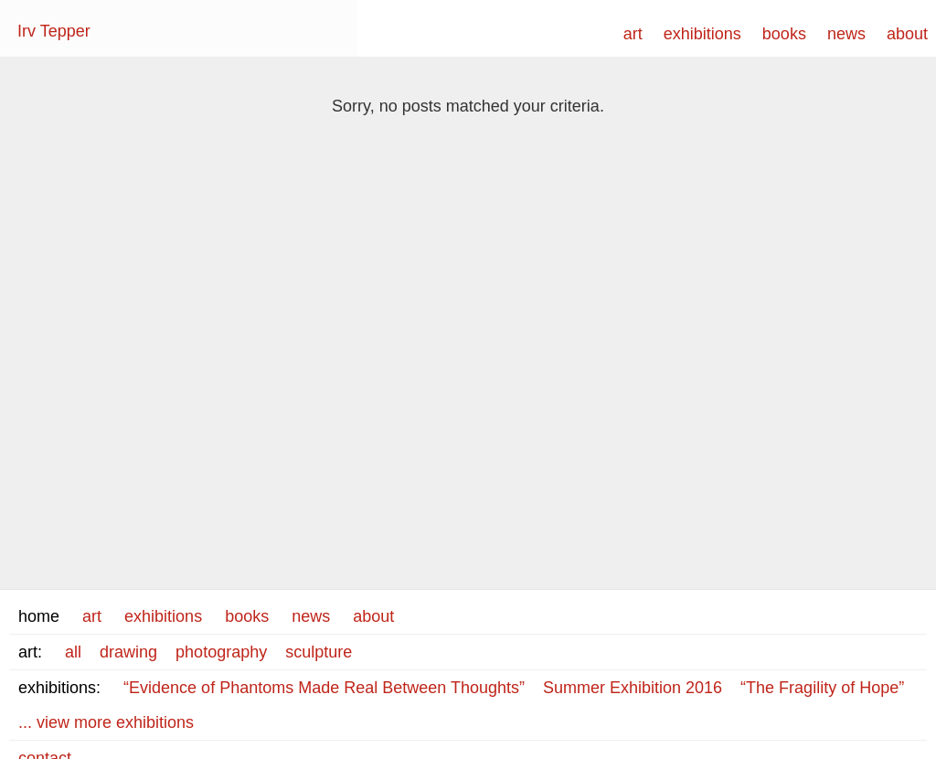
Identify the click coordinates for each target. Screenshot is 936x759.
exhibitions (702, 34)
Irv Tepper (53, 31)
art (633, 34)
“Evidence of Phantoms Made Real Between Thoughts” (324, 688)
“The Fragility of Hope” (822, 688)
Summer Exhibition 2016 (632, 688)
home (38, 616)
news (846, 34)
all (73, 652)
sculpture (318, 652)
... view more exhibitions (106, 722)
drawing (128, 652)
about (907, 34)
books (784, 34)
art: (30, 652)
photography (221, 652)
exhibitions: (59, 688)
